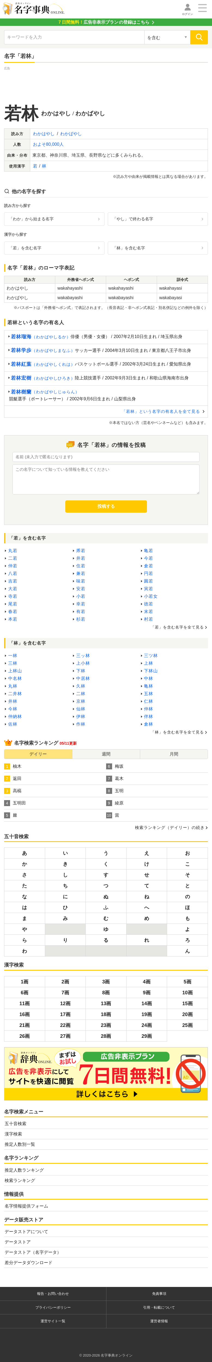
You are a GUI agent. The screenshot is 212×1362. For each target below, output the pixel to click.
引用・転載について (159, 1307)
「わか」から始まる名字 (31, 218)
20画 (187, 1014)
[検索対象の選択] (167, 37)
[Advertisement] (106, 83)
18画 (106, 1014)
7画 (65, 992)
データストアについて (26, 1231)
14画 (147, 1003)
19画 (147, 1014)
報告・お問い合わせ (53, 1294)
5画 (187, 982)
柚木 (12, 766)
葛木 (115, 779)
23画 (106, 1025)
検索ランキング (20, 1180)
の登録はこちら (103, 22)
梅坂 (115, 766)
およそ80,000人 (48, 144)
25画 (187, 1025)
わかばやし (71, 133)
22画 (65, 1025)
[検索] (199, 37)
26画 (24, 1036)
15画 (187, 1003)
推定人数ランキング (24, 1170)
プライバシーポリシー (53, 1307)
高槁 (12, 791)
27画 (65, 1036)
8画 (106, 992)
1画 (24, 982)
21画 (24, 1025)
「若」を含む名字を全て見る (177, 627)
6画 (24, 992)
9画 (146, 992)
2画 (65, 982)
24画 (147, 1025)
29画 (147, 1036)
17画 (65, 1014)
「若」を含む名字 (25, 248)
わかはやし (44, 133)
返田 (12, 779)
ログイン (187, 14)
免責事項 (159, 1294)
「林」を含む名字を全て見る (177, 732)
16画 (24, 1014)
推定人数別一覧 (20, 1144)
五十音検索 (15, 1123)
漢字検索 (13, 1134)
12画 (65, 1003)
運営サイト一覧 (53, 1321)
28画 (106, 1036)
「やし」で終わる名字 (132, 218)
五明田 (15, 803)
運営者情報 (159, 1321)
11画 (24, 1003)
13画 (106, 1003)
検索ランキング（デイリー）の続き (170, 827)
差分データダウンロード (29, 1262)
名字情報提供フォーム (26, 1206)
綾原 (115, 803)
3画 (106, 982)
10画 (187, 992)
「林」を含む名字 (128, 248)
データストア (18, 1242)
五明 (115, 791)
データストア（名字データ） (33, 1252)
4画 (146, 982)
